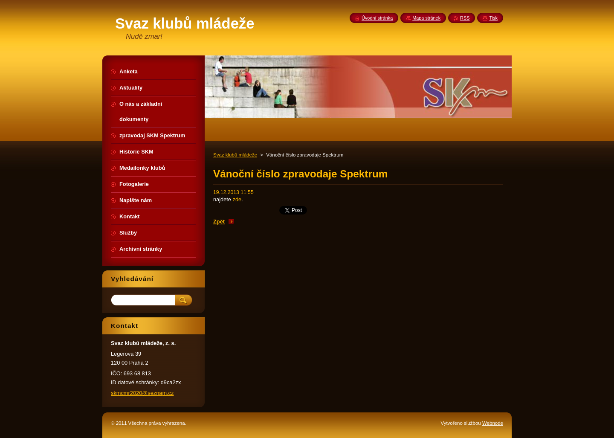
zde (237, 199)
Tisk (493, 17)
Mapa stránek (426, 17)
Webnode (492, 423)
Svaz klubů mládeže (235, 154)
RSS (464, 17)
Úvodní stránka (377, 17)
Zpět (219, 221)
